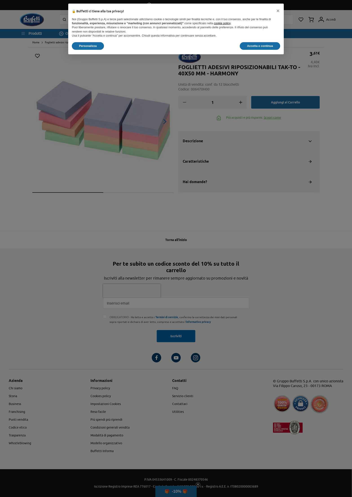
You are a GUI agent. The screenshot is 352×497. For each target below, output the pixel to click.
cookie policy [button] (222, 23)
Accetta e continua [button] (260, 46)
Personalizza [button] (88, 46)
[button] (278, 10)
